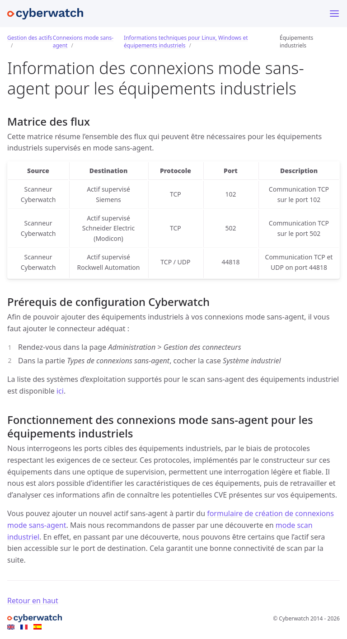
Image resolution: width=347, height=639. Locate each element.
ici (60, 391)
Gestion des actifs (29, 38)
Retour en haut (32, 601)
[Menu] (334, 13)
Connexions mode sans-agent (83, 41)
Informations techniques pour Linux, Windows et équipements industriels (186, 41)
